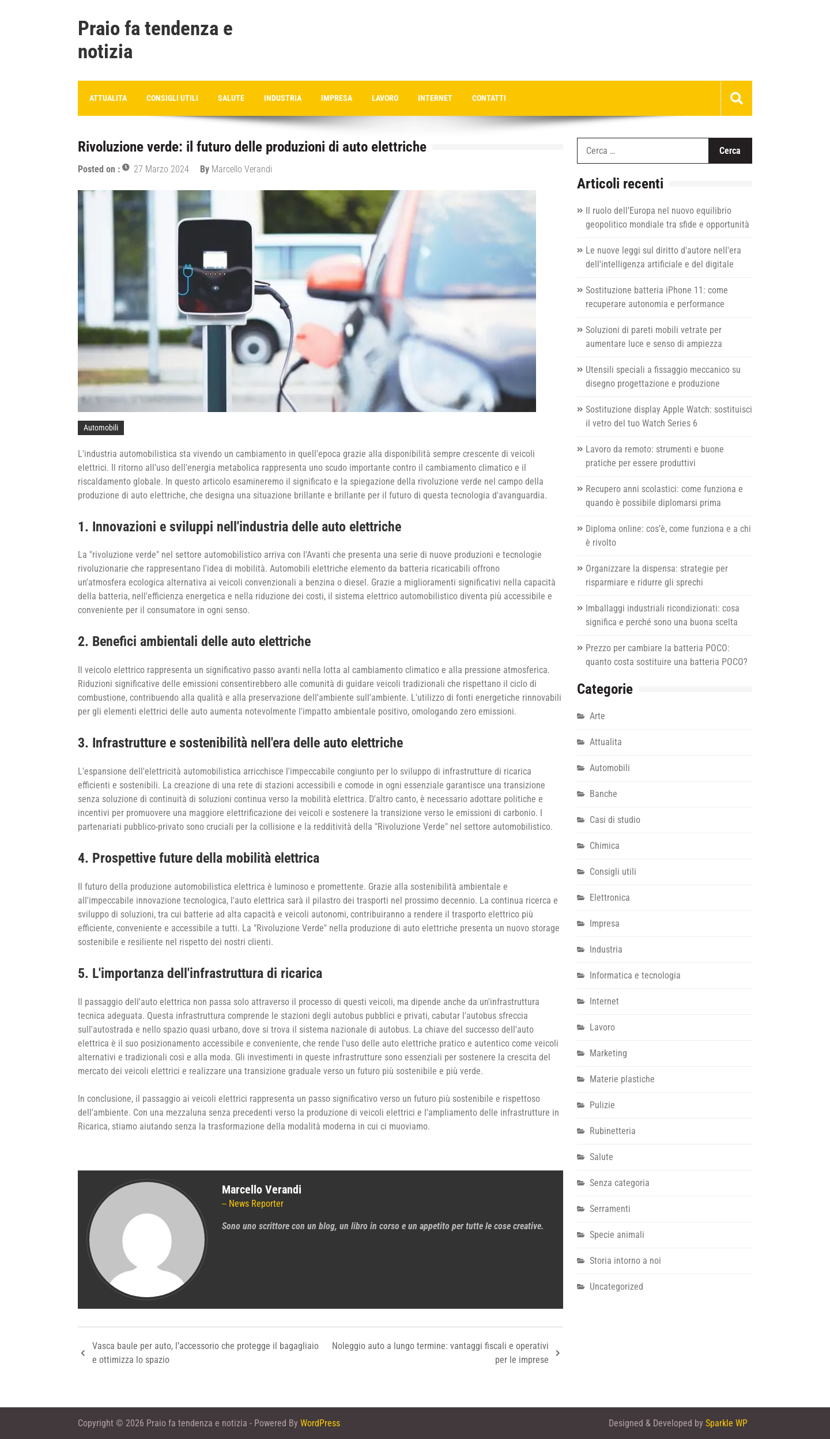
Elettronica (610, 897)
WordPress (320, 1423)
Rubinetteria (613, 1130)
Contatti (489, 98)
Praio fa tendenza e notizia (155, 40)
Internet (435, 98)
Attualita (108, 98)
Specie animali (617, 1234)
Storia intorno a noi (625, 1260)
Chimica (605, 845)
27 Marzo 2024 (161, 169)
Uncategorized (616, 1286)
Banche (603, 793)
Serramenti (610, 1208)
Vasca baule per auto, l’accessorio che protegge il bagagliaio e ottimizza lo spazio (205, 1352)
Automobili (101, 427)
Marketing (608, 1053)
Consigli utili (172, 98)
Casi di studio (615, 819)
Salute (231, 98)
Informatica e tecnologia (635, 975)
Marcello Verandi (242, 169)
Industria (282, 98)
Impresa (336, 98)
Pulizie (602, 1105)
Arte (597, 716)
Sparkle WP (726, 1423)
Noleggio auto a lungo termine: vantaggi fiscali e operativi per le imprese (440, 1352)
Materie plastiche (622, 1079)
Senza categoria (620, 1182)
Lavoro (385, 98)
